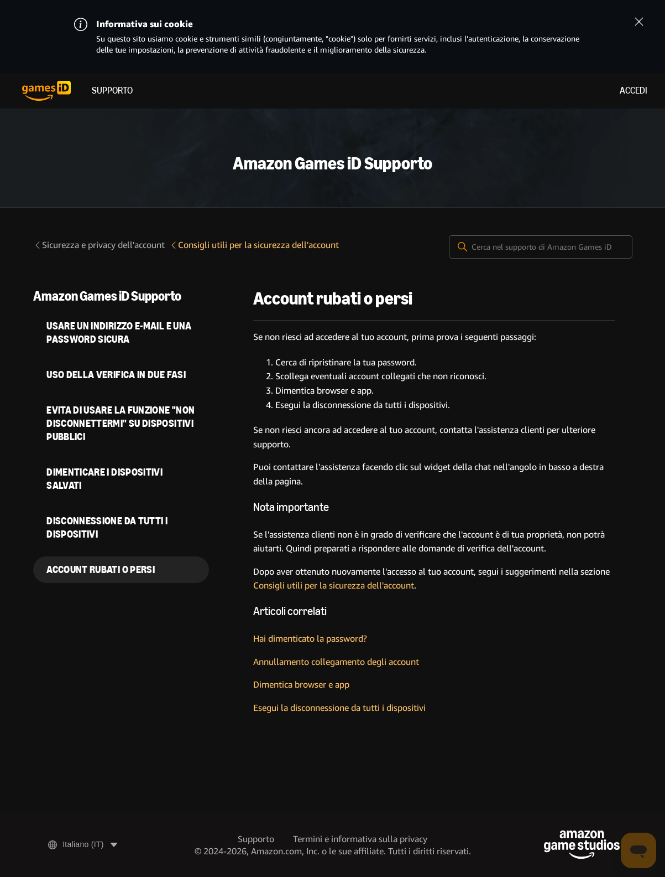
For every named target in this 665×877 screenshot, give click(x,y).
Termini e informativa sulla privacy (360, 839)
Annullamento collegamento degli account (336, 662)
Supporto (112, 90)
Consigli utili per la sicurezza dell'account (254, 245)
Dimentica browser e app (301, 684)
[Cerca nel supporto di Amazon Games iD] (540, 247)
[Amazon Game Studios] (582, 844)
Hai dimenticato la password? (310, 638)
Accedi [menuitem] (633, 90)
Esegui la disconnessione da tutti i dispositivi (339, 708)
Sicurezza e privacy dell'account (99, 245)
